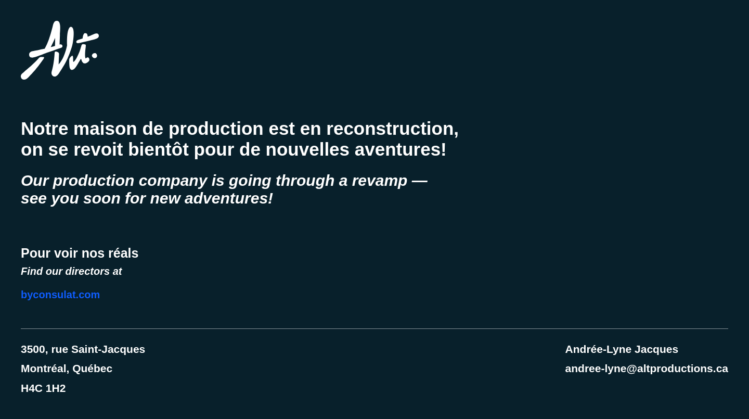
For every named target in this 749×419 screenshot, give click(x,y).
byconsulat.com (60, 294)
